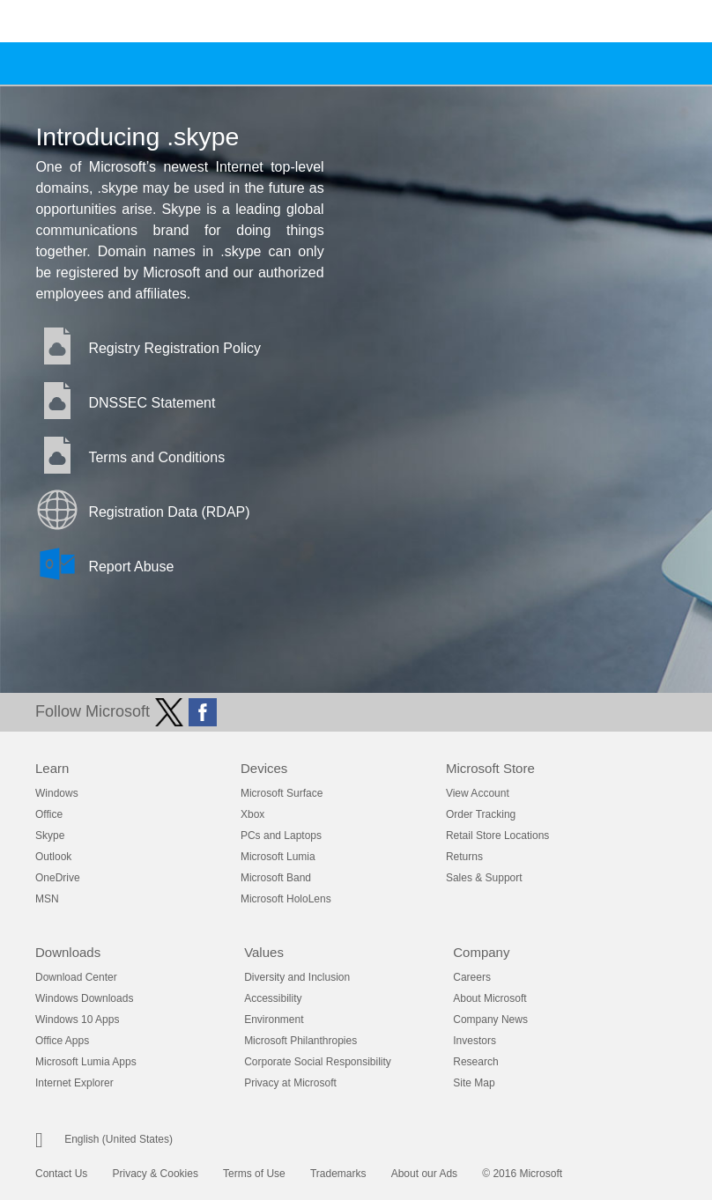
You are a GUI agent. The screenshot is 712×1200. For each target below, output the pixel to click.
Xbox (252, 814)
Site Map (473, 1083)
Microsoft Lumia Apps (86, 1062)
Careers (472, 977)
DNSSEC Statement (151, 402)
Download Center (76, 977)
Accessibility (272, 998)
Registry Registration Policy (174, 348)
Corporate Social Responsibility (317, 1062)
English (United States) (118, 1139)
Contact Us (61, 1173)
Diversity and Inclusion (297, 977)
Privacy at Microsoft (290, 1083)
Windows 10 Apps (77, 1019)
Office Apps (62, 1040)
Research (475, 1062)
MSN (47, 899)
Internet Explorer (74, 1083)
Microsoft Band (276, 878)
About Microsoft (489, 998)
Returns (464, 856)
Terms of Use (254, 1173)
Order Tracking (480, 814)
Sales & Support (484, 878)
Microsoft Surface (282, 793)
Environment (273, 1019)
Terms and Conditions (156, 457)
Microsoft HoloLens (286, 899)
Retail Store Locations (497, 835)
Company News (490, 1019)
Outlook (53, 856)
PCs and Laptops (281, 835)
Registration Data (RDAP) (168, 511)
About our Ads (424, 1173)
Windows (56, 793)
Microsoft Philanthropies (300, 1040)
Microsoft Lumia (278, 856)
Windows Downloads (84, 998)
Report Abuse (131, 566)
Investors (474, 1040)
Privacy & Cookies (155, 1173)
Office (49, 814)
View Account (477, 793)
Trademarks (338, 1173)
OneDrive (57, 878)
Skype (49, 835)
